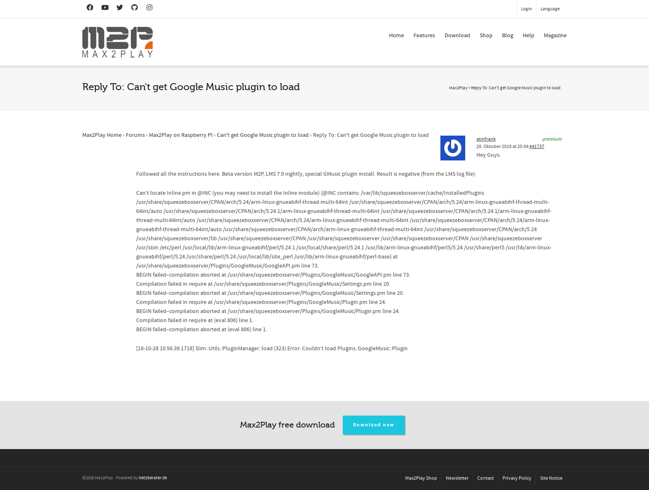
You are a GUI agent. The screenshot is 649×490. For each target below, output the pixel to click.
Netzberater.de (153, 478)
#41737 (536, 146)
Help (528, 35)
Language (550, 9)
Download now (374, 424)
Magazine (555, 35)
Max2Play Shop (421, 478)
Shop (486, 35)
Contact (485, 478)
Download (457, 35)
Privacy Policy (516, 478)
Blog (507, 35)
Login (526, 9)
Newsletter (457, 478)
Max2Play (458, 88)
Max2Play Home (102, 135)
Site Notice (551, 478)
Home (396, 35)
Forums (135, 135)
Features (424, 35)
